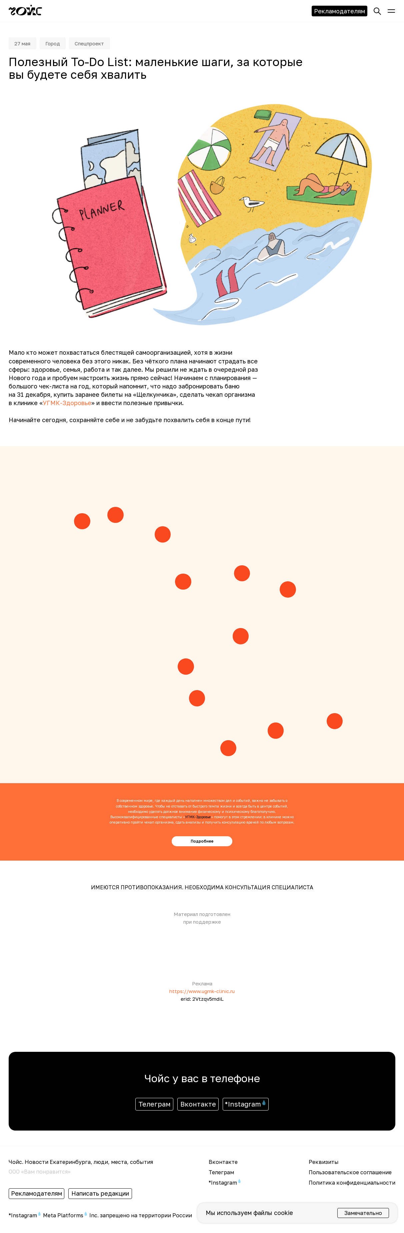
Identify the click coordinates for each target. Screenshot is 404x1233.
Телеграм (154, 1106)
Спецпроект (96, 44)
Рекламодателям (339, 11)
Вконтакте (198, 1106)
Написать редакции (100, 1195)
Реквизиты (324, 1163)
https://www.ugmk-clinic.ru (202, 992)
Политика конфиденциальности (352, 1184)
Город (56, 44)
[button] (391, 11)
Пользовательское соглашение (350, 1173)
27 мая (23, 44)
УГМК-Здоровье (67, 404)
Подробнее (202, 842)
